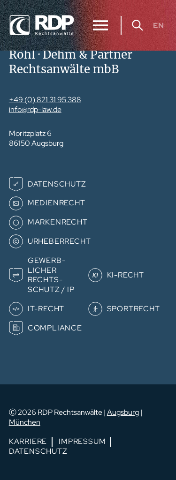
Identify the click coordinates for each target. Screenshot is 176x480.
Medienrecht (56, 203)
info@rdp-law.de (35, 109)
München (24, 422)
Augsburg (123, 412)
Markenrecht (58, 222)
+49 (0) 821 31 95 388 (45, 100)
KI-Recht (125, 275)
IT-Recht (46, 309)
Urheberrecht (59, 241)
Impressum (82, 441)
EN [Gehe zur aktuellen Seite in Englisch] (158, 25)
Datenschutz (57, 184)
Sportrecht (133, 309)
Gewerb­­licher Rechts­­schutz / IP (51, 274)
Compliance (55, 328)
